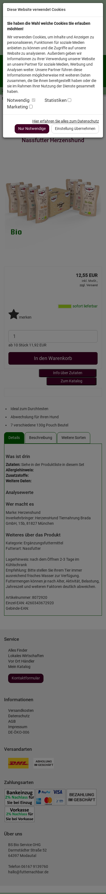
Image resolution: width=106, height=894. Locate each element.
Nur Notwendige (32, 128)
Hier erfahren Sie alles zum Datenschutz (65, 121)
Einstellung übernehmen (75, 128)
